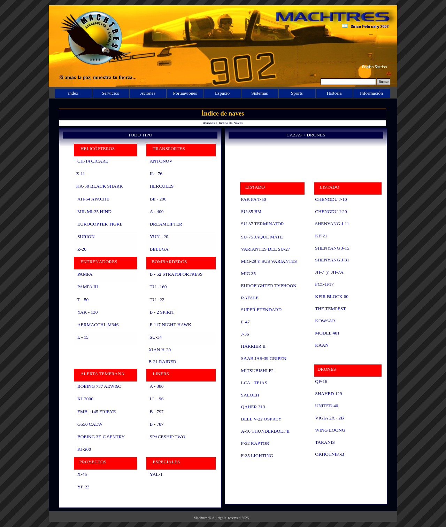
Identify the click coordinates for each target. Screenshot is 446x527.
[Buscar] (348, 81)
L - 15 (83, 337)
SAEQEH (250, 395)
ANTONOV (160, 161)
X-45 (82, 474)
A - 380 (156, 386)
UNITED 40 (326, 405)
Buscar (383, 82)
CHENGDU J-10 (331, 199)
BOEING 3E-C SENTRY (101, 436)
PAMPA (84, 274)
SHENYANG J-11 (332, 223)
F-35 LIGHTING (257, 455)
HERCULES (161, 186)
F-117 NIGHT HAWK (170, 324)
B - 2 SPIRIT (161, 312)
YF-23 (83, 486)
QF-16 (321, 381)
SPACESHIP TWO (167, 436)
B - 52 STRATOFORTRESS (175, 274)
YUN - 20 (158, 236)
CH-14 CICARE (92, 161)
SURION (86, 236)
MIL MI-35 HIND (94, 211)
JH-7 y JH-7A (329, 272)
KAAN (322, 345)
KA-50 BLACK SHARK (99, 186)
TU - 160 (158, 286)
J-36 (245, 334)
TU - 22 (156, 299)
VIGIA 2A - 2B (329, 417)
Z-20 (81, 249)
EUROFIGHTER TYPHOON (269, 285)
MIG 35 (248, 273)
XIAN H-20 (159, 349)
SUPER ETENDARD (261, 309)
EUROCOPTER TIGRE (100, 224)
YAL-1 (155, 474)
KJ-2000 (85, 398)
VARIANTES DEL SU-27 (265, 249)
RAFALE (250, 297)
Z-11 (80, 173)
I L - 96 (156, 398)
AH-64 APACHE (93, 199)
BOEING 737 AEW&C (99, 386)
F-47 (245, 321)
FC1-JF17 (324, 284)
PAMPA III (87, 286)
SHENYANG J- (332, 248)
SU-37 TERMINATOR (262, 223)
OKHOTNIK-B (329, 454)
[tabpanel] (140, 326)
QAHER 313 (253, 406)
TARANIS (325, 442)
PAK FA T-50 (253, 199)
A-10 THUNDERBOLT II (265, 431)
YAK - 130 (87, 312)
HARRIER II (253, 346)
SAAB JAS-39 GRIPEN (263, 358)
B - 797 (156, 411)
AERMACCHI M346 (97, 324)
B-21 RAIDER (162, 361)
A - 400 (156, 211)
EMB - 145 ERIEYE (96, 411)
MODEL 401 (327, 333)
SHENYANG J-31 (332, 259)
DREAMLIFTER (165, 224)
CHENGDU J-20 (331, 211)
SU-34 (155, 337)
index (73, 93)
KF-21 (321, 235)
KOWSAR (325, 320)
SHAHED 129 (328, 393)
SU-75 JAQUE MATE (262, 236)
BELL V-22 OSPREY (261, 419)
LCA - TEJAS (254, 382)
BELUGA (158, 249)
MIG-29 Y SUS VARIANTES (269, 261)
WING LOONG (330, 430)
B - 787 (155, 424)
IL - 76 (155, 173)
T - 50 (83, 299)
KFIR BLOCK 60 (331, 296)
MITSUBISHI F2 (257, 370)
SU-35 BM (251, 211)
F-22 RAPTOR (255, 443)
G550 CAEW (89, 424)
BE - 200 (157, 199)
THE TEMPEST (330, 308)
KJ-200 (84, 449)
